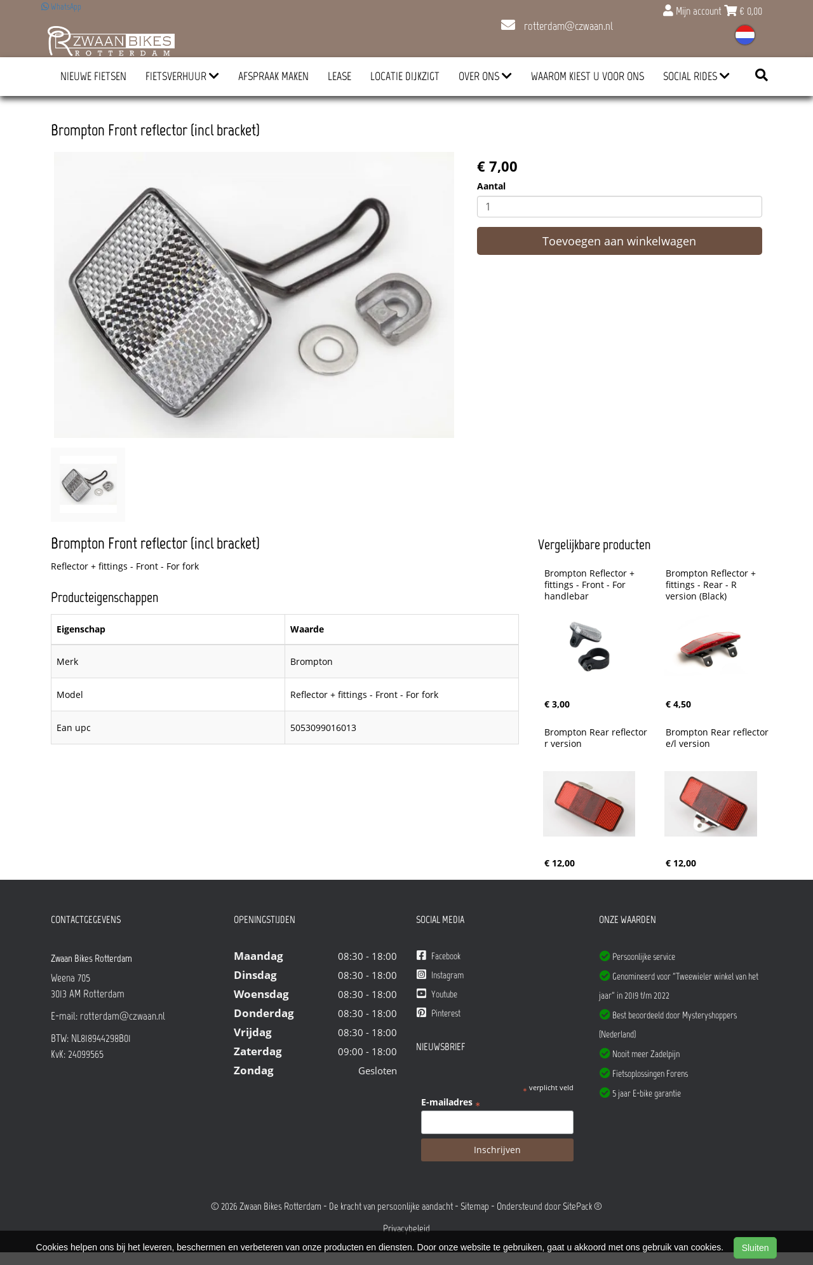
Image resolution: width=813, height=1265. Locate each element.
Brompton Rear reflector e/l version (718, 738)
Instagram (440, 975)
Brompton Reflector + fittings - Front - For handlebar (590, 585)
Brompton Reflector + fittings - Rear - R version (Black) (712, 585)
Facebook (438, 956)
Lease (339, 76)
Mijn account (693, 10)
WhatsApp (61, 6)
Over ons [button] (485, 76)
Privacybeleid (406, 1228)
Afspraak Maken (273, 76)
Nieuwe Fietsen (93, 76)
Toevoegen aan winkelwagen (619, 241)
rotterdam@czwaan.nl (557, 26)
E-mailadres (450, 1102)
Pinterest (438, 1013)
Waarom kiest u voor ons (587, 76)
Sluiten (755, 1248)
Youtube (437, 994)
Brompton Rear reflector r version (597, 738)
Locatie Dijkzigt (405, 76)
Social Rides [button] (696, 76)
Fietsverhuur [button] (182, 76)
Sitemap (474, 1206)
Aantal (491, 186)
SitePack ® (582, 1206)
